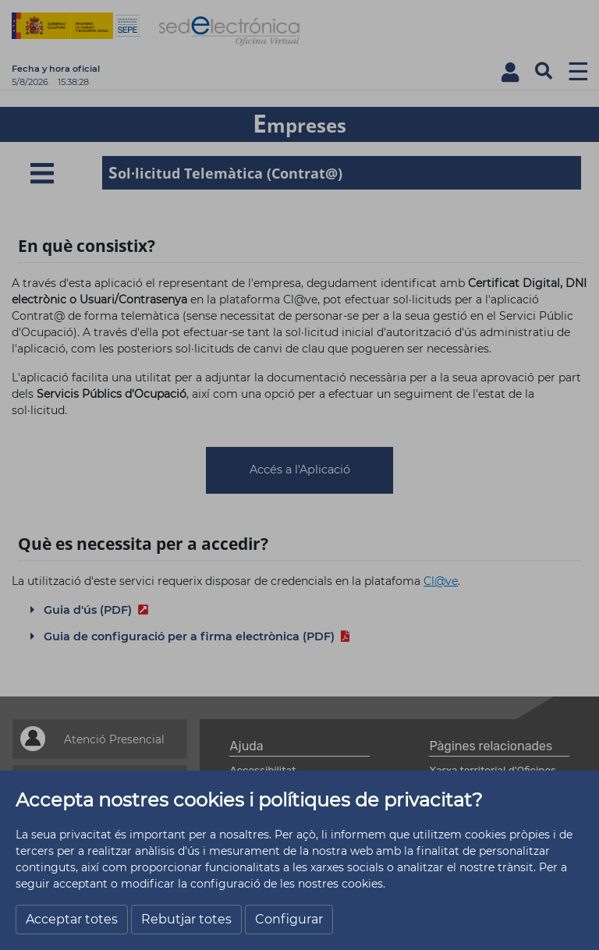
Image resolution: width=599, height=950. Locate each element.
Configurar (289, 919)
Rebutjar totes (186, 919)
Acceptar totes (72, 919)
